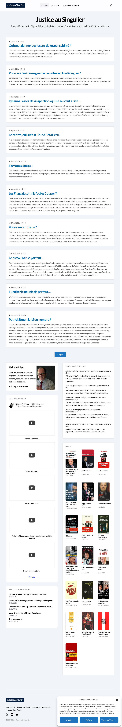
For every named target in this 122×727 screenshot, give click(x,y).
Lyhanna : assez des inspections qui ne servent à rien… (31, 606)
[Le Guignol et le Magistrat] (103, 590)
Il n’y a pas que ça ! (16, 619)
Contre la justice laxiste (87, 536)
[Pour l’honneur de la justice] (71, 590)
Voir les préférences (108, 720)
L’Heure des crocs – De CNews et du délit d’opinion (72, 471)
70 (23, 97)
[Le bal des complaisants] (103, 524)
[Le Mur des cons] (103, 459)
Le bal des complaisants (102, 536)
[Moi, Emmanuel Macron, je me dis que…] (71, 491)
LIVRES (68, 446)
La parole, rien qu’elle (86, 504)
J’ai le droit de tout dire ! (88, 568)
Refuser (89, 720)
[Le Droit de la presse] (71, 621)
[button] (117, 699)
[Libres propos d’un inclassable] (71, 652)
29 (24, 161)
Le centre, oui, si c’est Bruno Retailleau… (25, 613)
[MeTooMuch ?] (88, 459)
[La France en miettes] (103, 555)
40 (24, 223)
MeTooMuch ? (86, 471)
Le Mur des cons (103, 471)
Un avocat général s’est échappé (88, 633)
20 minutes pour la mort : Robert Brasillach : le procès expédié (72, 569)
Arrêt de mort (86, 602)
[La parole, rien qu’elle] (88, 491)
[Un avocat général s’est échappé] (88, 621)
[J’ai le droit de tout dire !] (87, 555)
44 (24, 254)
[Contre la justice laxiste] (87, 524)
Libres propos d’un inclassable (72, 664)
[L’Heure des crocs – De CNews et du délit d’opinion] (71, 459)
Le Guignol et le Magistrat (103, 602)
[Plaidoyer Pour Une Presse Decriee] (103, 621)
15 (23, 69)
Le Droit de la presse (70, 633)
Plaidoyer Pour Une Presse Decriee (104, 633)
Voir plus (60, 354)
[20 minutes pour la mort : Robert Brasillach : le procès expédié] (71, 555)
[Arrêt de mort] (87, 590)
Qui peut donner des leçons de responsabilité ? (28, 594)
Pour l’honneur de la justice (72, 602)
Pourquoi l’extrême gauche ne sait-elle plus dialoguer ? (31, 600)
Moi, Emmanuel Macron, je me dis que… (71, 504)
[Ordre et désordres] (104, 491)
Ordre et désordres (104, 504)
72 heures (69, 536)
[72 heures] (72, 524)
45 (24, 315)
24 (24, 287)
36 (23, 131)
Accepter (69, 720)
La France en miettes (102, 568)
